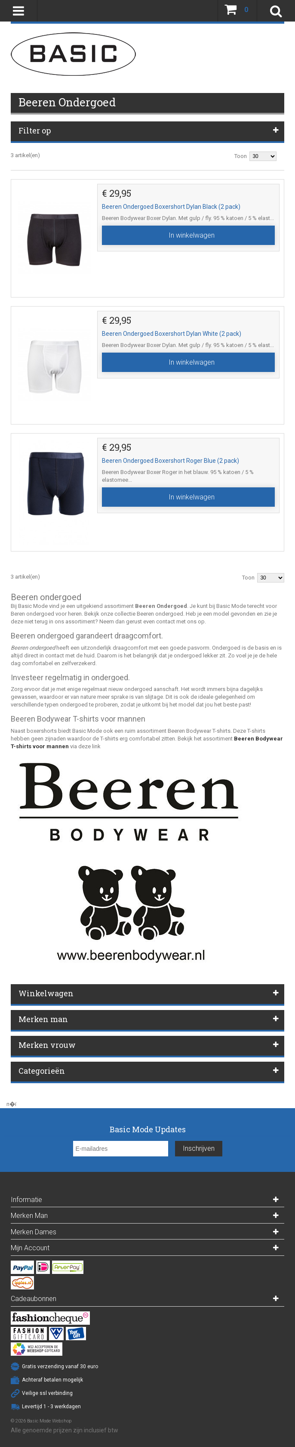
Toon (240, 156)
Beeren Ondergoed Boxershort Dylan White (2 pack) (171, 333)
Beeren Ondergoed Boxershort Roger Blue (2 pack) (170, 460)
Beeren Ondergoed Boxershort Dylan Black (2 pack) (171, 206)
